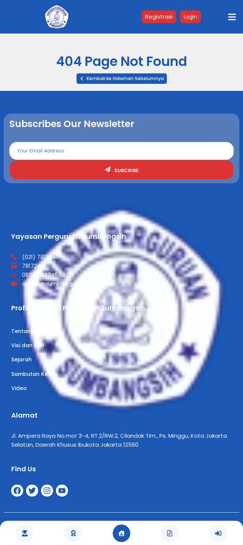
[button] (122, 78)
